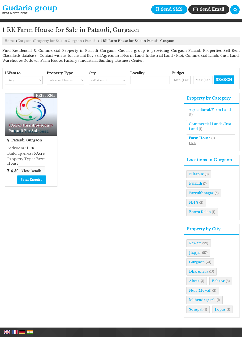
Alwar (194, 281)
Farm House (199, 138)
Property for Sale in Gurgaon (58, 41)
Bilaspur (196, 174)
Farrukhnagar (201, 193)
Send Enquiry (32, 179)
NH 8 (193, 202)
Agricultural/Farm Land (210, 110)
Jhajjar (195, 252)
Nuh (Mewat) (200, 290)
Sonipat (196, 309)
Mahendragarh (202, 300)
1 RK (192, 143)
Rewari (195, 243)
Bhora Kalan (200, 212)
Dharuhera (198, 271)
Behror (218, 281)
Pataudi (91, 41)
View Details (32, 171)
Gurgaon (24, 41)
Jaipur (220, 309)
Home (10, 41)
